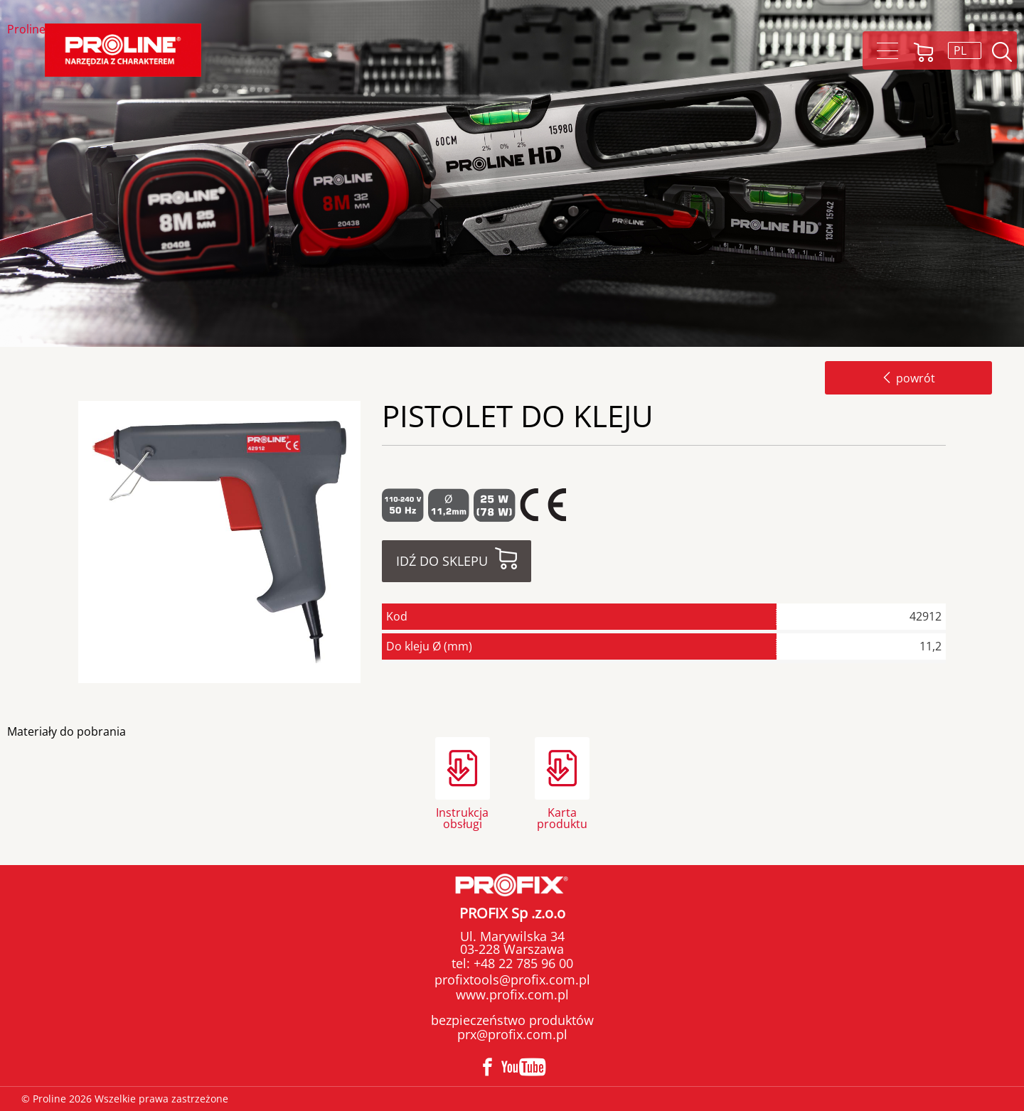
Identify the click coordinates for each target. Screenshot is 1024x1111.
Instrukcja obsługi (462, 817)
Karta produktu (562, 817)
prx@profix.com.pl (512, 1034)
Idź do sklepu (442, 560)
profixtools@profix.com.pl (512, 979)
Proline (26, 30)
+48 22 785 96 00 (521, 963)
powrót (908, 378)
